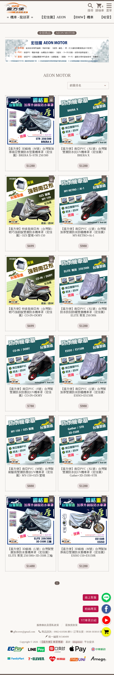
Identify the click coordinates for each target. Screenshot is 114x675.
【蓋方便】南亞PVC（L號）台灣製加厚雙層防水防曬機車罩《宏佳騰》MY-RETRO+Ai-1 (83, 232)
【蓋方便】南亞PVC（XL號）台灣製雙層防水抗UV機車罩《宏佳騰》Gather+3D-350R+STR (83, 472)
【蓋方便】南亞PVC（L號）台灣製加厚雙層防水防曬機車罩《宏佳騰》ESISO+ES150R (83, 392)
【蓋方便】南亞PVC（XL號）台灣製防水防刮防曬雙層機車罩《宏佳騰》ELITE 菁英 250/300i (83, 312)
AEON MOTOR (65, 33)
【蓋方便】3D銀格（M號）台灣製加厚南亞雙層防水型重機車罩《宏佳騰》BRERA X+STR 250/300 (30, 152)
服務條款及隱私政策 (48, 625)
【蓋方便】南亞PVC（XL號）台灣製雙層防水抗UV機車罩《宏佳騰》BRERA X (83, 152)
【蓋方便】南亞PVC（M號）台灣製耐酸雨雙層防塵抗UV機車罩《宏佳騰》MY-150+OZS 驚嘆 (31, 472)
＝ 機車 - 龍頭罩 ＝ (20, 17)
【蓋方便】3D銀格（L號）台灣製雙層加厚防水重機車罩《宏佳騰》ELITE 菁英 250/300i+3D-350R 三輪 (31, 552)
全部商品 (45, 33)
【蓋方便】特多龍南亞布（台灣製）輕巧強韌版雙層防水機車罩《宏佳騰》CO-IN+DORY (30, 312)
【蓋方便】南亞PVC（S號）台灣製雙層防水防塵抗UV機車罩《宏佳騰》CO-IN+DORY (30, 392)
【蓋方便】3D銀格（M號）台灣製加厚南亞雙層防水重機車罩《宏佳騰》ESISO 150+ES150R (83, 552)
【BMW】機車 (83, 17)
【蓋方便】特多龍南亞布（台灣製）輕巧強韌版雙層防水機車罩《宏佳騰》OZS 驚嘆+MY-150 (30, 232)
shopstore (77, 641)
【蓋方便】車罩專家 (52, 641)
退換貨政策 (71, 625)
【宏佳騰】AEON (53, 17)
